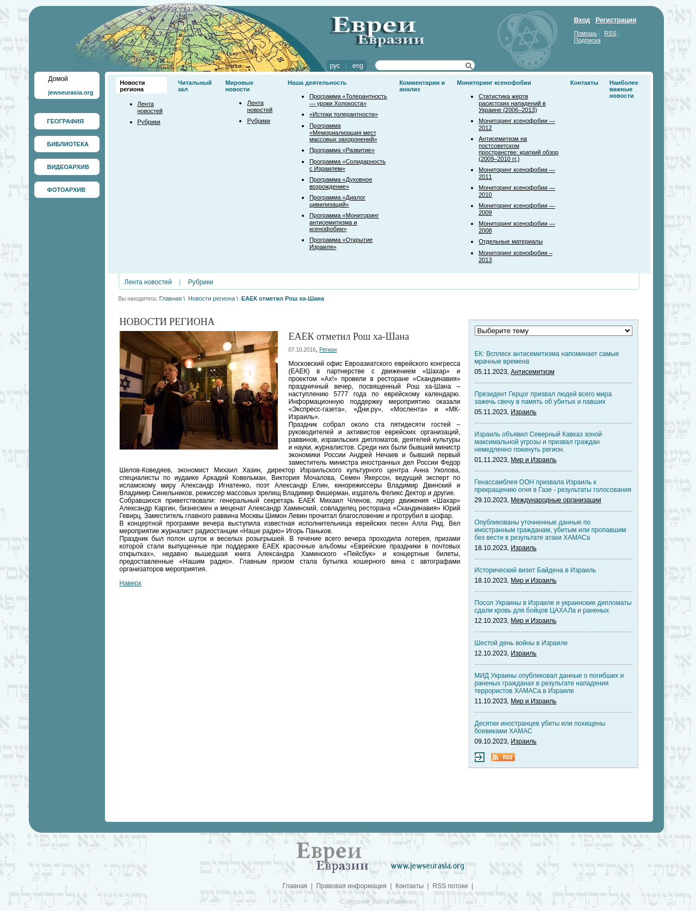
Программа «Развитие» (342, 150)
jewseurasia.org (71, 92)
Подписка (587, 40)
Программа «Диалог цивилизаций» (337, 201)
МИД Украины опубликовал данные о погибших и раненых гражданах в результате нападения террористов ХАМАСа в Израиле (549, 683)
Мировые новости (239, 85)
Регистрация (615, 20)
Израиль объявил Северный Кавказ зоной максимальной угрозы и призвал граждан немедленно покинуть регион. (538, 441)
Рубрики (149, 121)
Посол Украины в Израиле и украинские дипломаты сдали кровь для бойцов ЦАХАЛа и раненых (553, 606)
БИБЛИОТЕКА (68, 144)
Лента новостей (150, 107)
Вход (582, 20)
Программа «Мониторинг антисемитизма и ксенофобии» (344, 222)
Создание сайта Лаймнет (378, 902)
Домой (58, 79)
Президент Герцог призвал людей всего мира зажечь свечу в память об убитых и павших (543, 397)
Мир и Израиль (533, 460)
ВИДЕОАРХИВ (68, 167)
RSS (610, 33)
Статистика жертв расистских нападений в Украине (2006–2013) (511, 103)
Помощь (586, 33)
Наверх (131, 583)
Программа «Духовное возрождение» (340, 183)
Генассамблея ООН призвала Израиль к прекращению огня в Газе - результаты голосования (553, 486)
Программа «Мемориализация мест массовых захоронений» (343, 132)
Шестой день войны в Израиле (521, 643)
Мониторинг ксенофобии (494, 82)
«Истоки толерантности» (343, 114)
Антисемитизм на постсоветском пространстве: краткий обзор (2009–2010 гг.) (518, 148)
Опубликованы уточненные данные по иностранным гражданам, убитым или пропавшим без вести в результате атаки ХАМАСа (550, 530)
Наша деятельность (317, 82)
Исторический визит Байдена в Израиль (535, 570)
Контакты (584, 82)
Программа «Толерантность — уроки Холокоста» (348, 100)
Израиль (523, 412)
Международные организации (556, 500)
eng (357, 66)
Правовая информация (351, 886)
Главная (170, 298)
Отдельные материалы (510, 241)
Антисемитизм (532, 372)
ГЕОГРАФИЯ (65, 121)
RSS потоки (450, 886)
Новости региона (132, 85)
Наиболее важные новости (624, 89)
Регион (328, 350)
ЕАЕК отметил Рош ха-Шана (282, 298)
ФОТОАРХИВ (66, 189)
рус (335, 66)
